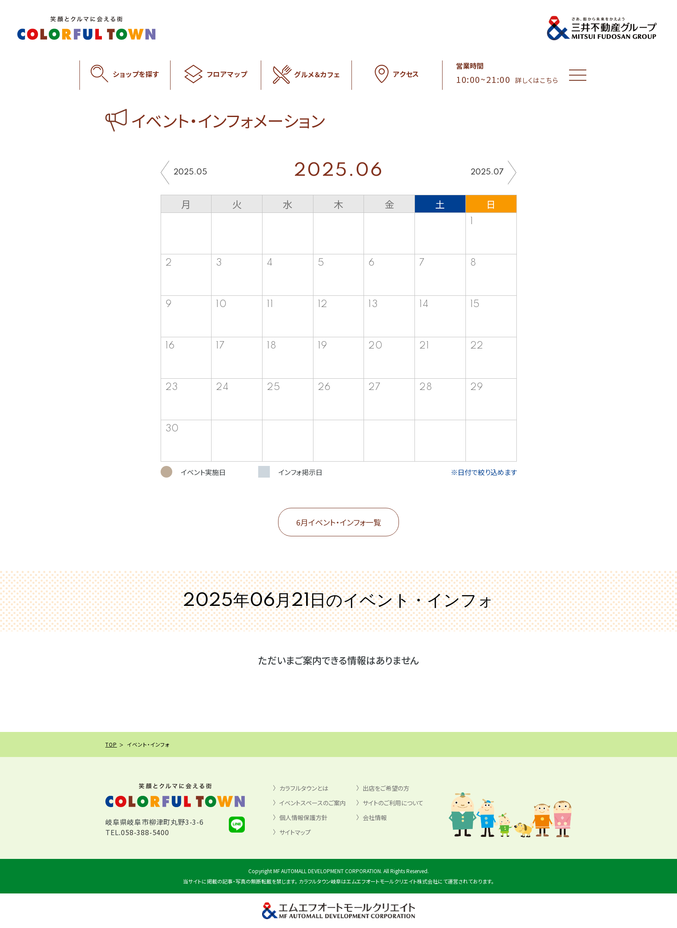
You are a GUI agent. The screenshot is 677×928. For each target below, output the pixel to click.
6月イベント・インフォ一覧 (338, 522)
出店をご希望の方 (386, 788)
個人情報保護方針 (303, 817)
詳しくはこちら (536, 80)
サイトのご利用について (393, 802)
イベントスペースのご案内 (312, 802)
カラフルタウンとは (303, 788)
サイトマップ (295, 832)
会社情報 (375, 817)
